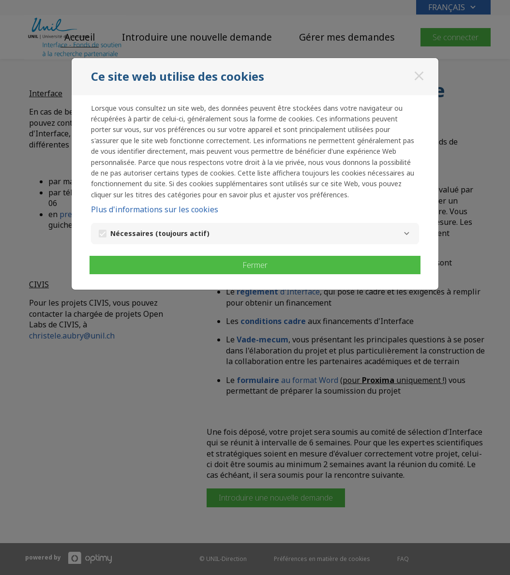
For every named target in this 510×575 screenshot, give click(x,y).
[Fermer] (419, 76)
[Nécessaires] (406, 233)
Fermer (255, 265)
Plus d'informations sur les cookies (154, 209)
